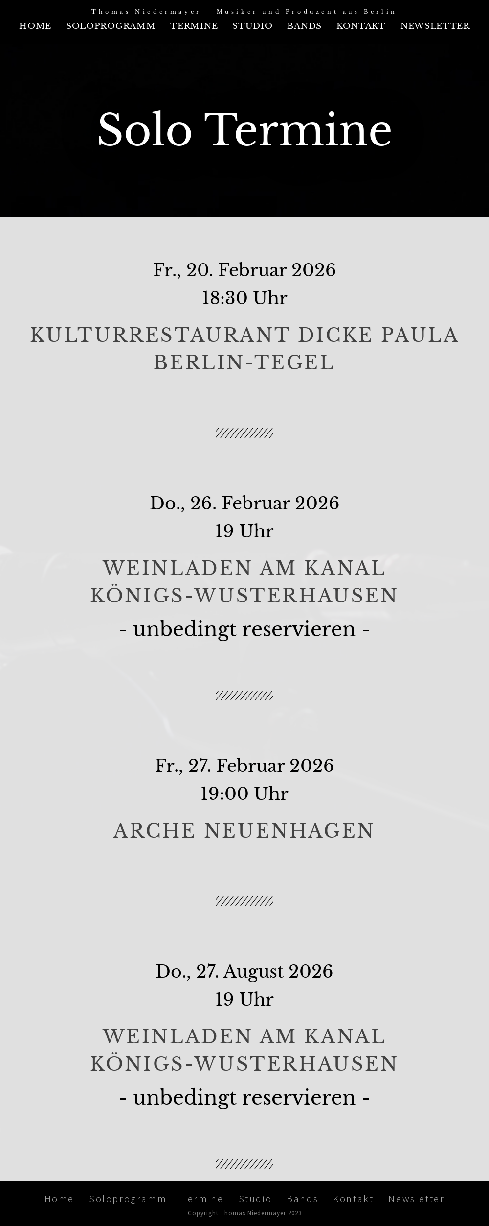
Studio (252, 26)
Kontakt (361, 26)
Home (35, 26)
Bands (304, 26)
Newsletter (435, 26)
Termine (194, 26)
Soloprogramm (111, 26)
